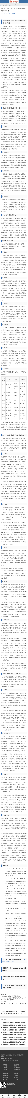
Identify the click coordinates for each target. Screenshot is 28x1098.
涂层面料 (5, 1069)
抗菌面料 (5, 1067)
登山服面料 (5, 1077)
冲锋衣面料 (5, 1075)
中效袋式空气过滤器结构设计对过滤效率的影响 (14, 1039)
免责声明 (16, 1073)
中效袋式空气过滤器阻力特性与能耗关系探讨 (14, 1030)
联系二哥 (16, 1079)
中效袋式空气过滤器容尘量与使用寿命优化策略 (14, 1034)
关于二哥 (16, 1077)
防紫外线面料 (17, 1064)
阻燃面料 (5, 1064)
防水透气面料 (17, 1067)
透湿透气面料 (17, 1066)
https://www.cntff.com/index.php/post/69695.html (13, 1003)
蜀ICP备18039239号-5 (13, 1060)
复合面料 (5, 1066)
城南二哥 (4, 13)
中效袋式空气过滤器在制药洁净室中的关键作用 (14, 1027)
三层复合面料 (17, 1069)
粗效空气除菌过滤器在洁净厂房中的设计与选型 (17, 1011)
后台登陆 (16, 1075)
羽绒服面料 (5, 1073)
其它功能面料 (9, 5)
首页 (4, 5)
